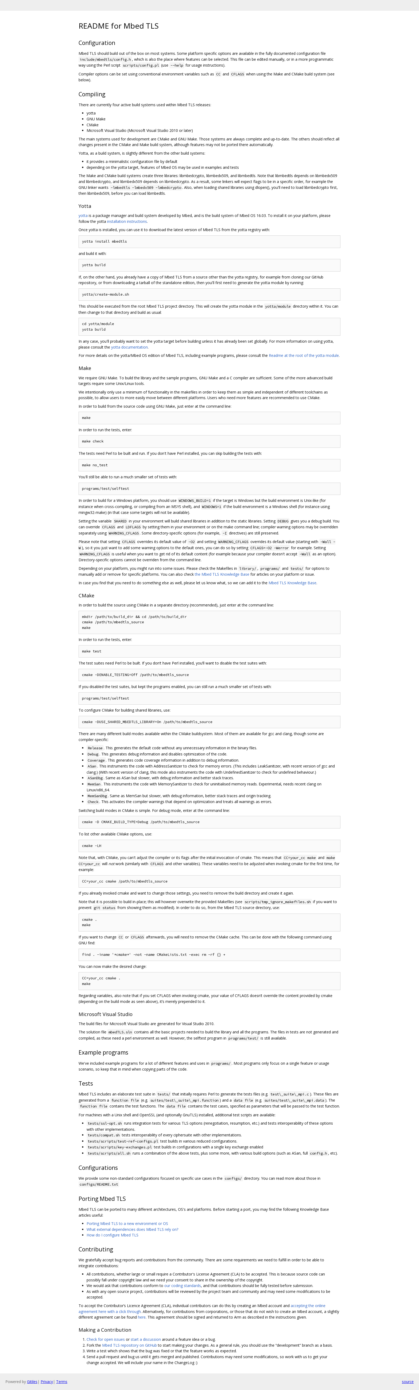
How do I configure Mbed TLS (112, 1235)
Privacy (47, 1381)
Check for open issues (106, 1339)
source (408, 1381)
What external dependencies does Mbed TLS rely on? (132, 1229)
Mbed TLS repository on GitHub (129, 1345)
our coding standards (182, 1285)
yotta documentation (129, 347)
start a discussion (146, 1339)
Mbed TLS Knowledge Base (292, 582)
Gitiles (32, 1381)
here (142, 1317)
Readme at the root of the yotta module (304, 355)
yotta (83, 215)
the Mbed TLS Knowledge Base (222, 574)
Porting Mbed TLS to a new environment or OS (127, 1223)
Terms (61, 1381)
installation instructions (127, 221)
